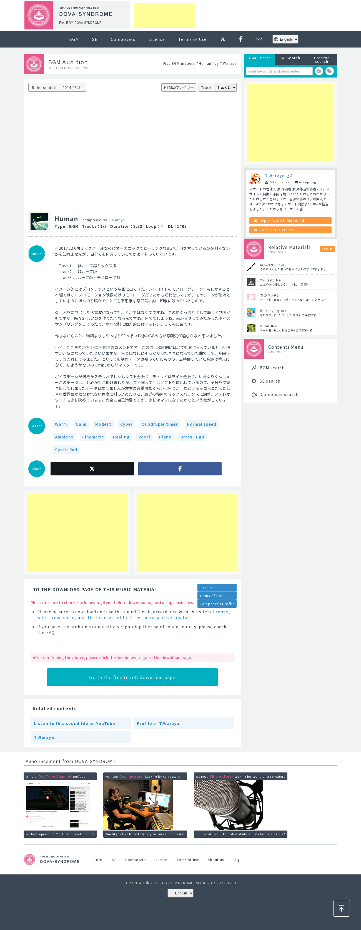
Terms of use (211, 595)
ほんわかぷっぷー (274, 264)
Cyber (126, 424)
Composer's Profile (217, 603)
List (325, 248)
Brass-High (192, 437)
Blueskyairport (273, 310)
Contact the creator (277, 229)
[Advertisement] (164, 15)
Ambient (64, 437)
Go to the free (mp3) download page (132, 677)
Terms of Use (192, 39)
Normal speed (201, 424)
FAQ (50, 632)
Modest (103, 424)
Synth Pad (66, 449)
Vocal (145, 437)
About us (216, 859)
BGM (74, 39)
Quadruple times (160, 424)
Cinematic (93, 437)
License (157, 39)
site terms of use (56, 617)
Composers (123, 39)
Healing (121, 437)
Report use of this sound (282, 220)
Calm (81, 424)
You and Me (270, 280)
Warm (61, 424)
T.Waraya (116, 219)
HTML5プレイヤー (179, 87)
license (220, 611)
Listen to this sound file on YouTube (74, 723)
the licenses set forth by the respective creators (140, 617)
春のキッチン (270, 295)
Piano (165, 437)
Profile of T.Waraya (158, 723)
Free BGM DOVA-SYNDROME (80, 22)
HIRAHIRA (268, 325)
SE (94, 39)
